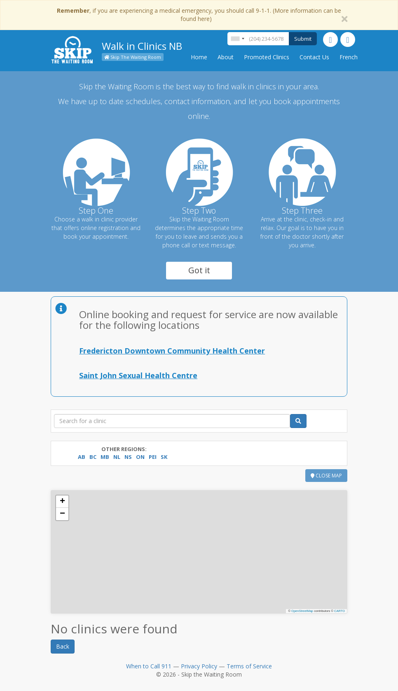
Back (62, 646)
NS (128, 457)
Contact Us (314, 57)
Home (199, 57)
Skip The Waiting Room (132, 57)
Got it (199, 270)
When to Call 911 (148, 666)
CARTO (339, 611)
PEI (153, 457)
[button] (62, 502)
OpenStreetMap (302, 611)
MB (105, 457)
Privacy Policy (199, 666)
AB (81, 457)
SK (164, 457)
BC (92, 457)
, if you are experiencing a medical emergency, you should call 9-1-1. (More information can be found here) (199, 15)
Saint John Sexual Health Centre (138, 375)
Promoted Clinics (266, 57)
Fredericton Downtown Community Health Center (172, 351)
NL (116, 457)
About (226, 57)
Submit (302, 38)
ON (140, 457)
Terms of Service (249, 666)
